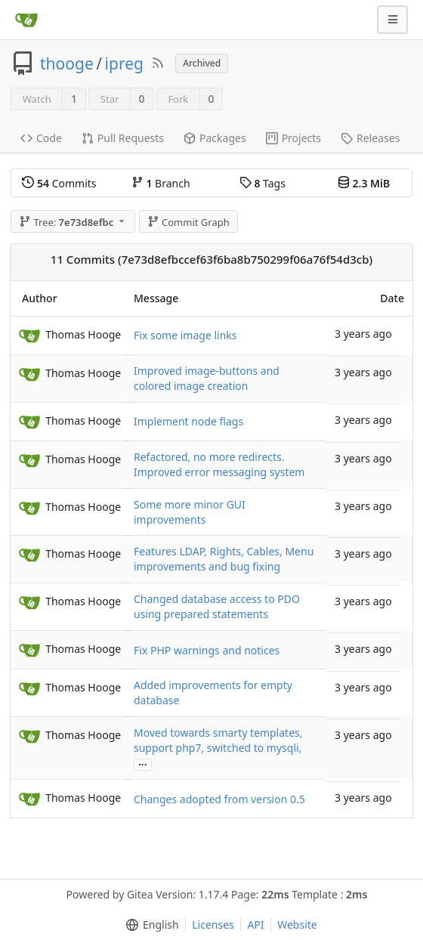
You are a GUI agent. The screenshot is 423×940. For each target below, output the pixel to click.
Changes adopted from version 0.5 (219, 799)
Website (297, 924)
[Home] (26, 19)
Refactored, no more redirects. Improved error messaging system (219, 464)
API (255, 924)
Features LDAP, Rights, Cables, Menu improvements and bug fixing (223, 559)
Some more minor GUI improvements (189, 512)
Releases (370, 138)
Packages (215, 138)
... (142, 763)
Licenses (213, 924)
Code (41, 138)
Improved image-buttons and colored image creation (206, 378)
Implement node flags (188, 421)
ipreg (124, 63)
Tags (262, 183)
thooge (67, 63)
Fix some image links (185, 335)
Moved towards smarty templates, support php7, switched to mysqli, (218, 740)
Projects (293, 138)
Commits (59, 183)
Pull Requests (123, 138)
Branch (160, 183)
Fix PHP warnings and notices (206, 650)
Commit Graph (188, 222)
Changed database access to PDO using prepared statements (217, 606)
